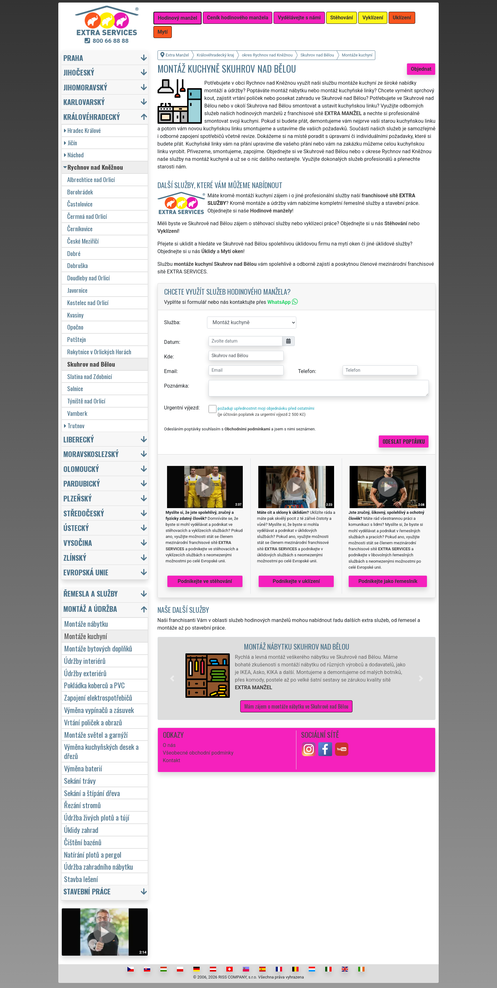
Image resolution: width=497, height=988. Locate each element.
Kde (168, 357)
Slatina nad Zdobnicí (89, 376)
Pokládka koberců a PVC (94, 685)
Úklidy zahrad (81, 829)
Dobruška (77, 265)
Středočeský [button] (83, 513)
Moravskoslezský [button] (91, 453)
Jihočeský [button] (78, 72)
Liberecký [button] (78, 439)
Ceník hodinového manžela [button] (237, 18)
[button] (172, 678)
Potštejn (76, 339)
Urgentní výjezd (181, 408)
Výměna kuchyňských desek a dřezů (101, 751)
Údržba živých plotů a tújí (96, 817)
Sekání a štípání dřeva (92, 793)
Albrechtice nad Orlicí (91, 179)
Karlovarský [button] (84, 101)
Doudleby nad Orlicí (88, 277)
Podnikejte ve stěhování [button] (205, 581)
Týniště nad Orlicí (86, 400)
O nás (169, 745)
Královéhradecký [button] (91, 116)
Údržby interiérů (85, 660)
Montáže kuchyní (85, 636)
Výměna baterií (83, 768)
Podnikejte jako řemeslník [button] (387, 581)
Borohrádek (80, 191)
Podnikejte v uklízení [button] (296, 581)
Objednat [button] (421, 69)
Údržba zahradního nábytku (98, 866)
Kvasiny (75, 314)
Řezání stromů (82, 805)
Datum (171, 342)
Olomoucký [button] (81, 468)
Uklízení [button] (402, 18)
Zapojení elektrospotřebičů (98, 697)
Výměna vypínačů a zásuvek (99, 709)
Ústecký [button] (76, 527)
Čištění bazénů (82, 842)
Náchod (74, 154)
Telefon (306, 371)
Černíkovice (80, 228)
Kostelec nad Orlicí (87, 302)
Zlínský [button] (74, 557)
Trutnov (74, 425)
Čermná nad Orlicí (87, 216)
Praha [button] (73, 57)
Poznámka (176, 386)
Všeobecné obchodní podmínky (198, 753)
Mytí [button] (163, 32)
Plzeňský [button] (77, 498)
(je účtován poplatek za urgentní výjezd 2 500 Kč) (262, 414)
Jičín (70, 142)
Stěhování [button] (341, 18)
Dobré (74, 253)
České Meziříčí (83, 240)
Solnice (75, 388)
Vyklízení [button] (372, 18)
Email (170, 371)
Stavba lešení (81, 878)
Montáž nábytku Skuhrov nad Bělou (296, 646)
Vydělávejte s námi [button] (299, 18)
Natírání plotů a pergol (92, 854)
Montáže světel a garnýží (96, 734)
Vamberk (77, 413)
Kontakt (171, 760)
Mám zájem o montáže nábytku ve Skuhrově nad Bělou (296, 706)
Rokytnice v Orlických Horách (99, 351)
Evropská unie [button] (85, 572)
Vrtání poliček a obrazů (93, 722)
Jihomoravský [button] (85, 87)
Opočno (75, 326)
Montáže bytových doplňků (98, 648)
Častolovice (80, 203)
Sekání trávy (80, 780)
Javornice (77, 290)
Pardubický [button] (81, 483)
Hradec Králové (82, 130)
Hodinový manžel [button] (177, 18)
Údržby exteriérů (85, 673)
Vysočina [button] (77, 542)
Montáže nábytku (86, 623)
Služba (171, 322)
